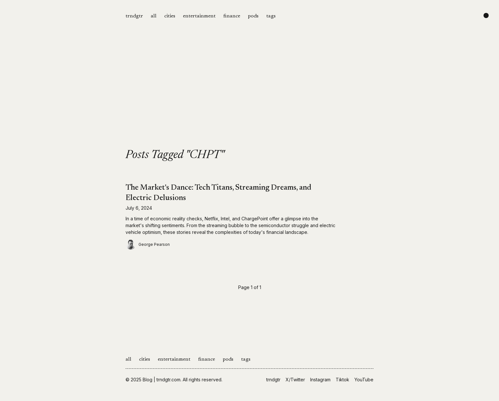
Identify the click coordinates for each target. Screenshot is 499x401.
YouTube (363, 379)
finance (231, 16)
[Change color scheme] (486, 15)
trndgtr (134, 16)
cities (169, 16)
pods (253, 16)
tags (271, 16)
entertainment (199, 16)
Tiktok (342, 379)
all (154, 16)
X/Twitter (295, 379)
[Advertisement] (249, 100)
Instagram (320, 379)
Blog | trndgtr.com (161, 379)
